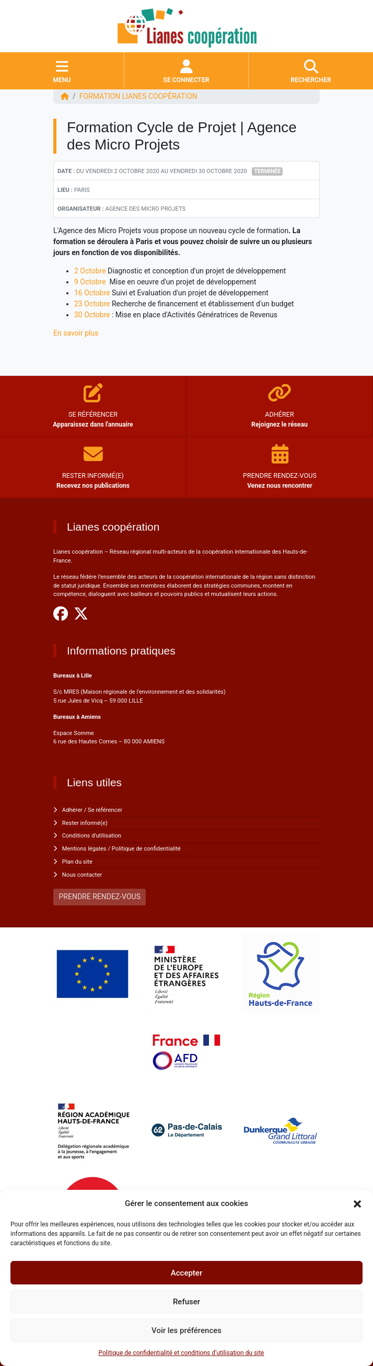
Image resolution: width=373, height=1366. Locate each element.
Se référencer (105, 810)
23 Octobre (92, 304)
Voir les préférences (186, 1330)
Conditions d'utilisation (91, 835)
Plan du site (77, 861)
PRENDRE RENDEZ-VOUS (100, 896)
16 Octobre (92, 293)
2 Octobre (90, 271)
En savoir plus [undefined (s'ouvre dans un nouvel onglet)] (75, 333)
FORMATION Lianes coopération (138, 96)
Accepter (186, 1273)
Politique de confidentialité (146, 848)
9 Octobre (90, 282)
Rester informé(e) (85, 823)
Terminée (267, 171)
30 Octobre (92, 315)
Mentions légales (84, 848)
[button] (357, 1203)
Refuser (186, 1301)
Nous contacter (82, 874)
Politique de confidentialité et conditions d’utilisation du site (181, 1353)
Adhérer (72, 810)
